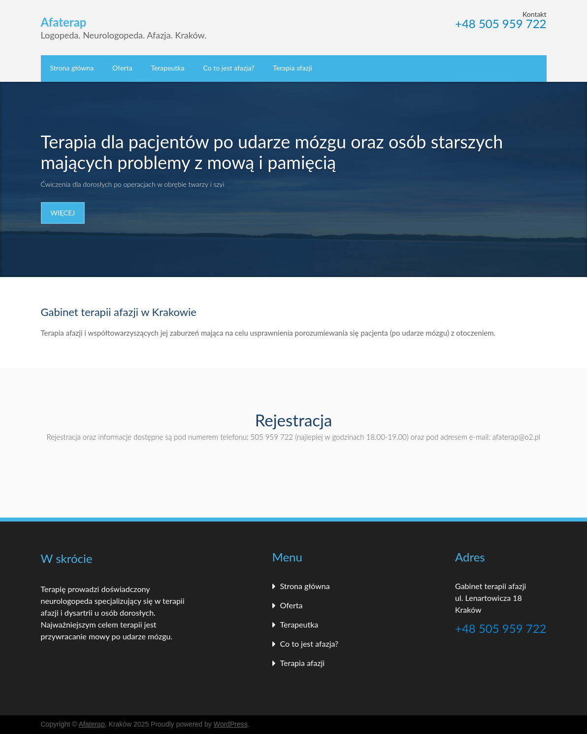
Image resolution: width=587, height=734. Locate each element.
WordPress (231, 724)
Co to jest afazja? (228, 68)
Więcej (63, 213)
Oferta (122, 68)
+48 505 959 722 (500, 24)
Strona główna (72, 68)
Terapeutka (167, 68)
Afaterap (92, 724)
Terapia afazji (292, 68)
